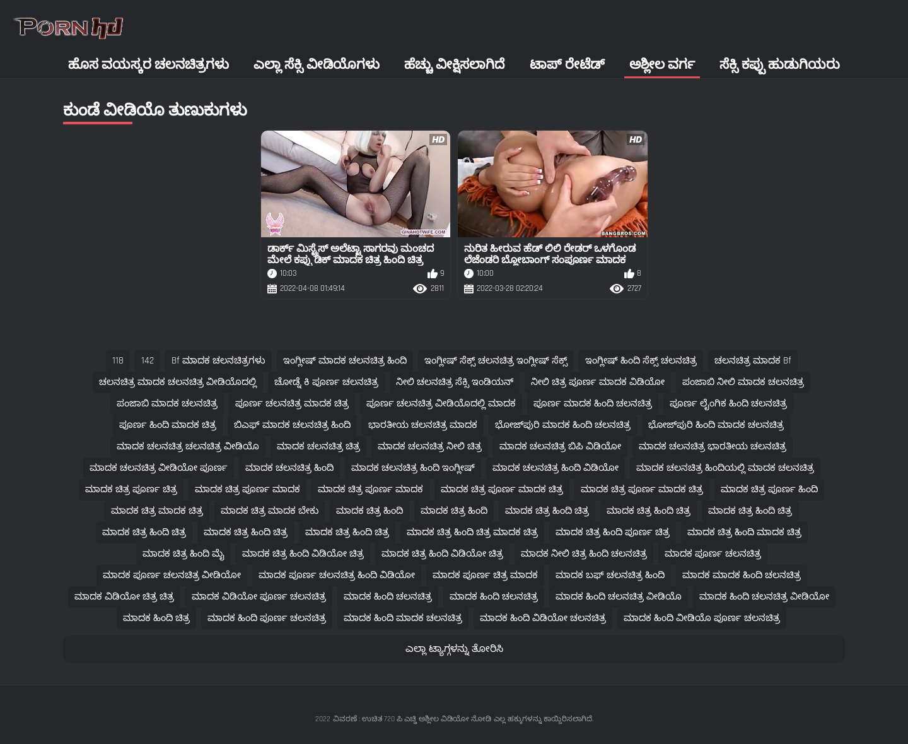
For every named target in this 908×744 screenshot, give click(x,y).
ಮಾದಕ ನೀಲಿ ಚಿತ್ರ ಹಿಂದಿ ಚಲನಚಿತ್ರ (584, 554)
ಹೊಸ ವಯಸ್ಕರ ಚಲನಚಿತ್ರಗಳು (148, 64)
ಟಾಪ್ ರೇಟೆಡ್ (567, 64)
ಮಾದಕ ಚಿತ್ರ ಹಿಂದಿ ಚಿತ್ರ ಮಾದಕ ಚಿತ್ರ (472, 532)
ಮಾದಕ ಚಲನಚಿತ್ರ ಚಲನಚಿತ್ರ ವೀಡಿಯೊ (188, 446)
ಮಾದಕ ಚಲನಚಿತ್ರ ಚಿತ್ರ (318, 446)
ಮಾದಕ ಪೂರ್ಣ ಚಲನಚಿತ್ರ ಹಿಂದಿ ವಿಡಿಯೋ (337, 575)
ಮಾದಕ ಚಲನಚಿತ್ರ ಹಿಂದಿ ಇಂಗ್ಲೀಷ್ (413, 468)
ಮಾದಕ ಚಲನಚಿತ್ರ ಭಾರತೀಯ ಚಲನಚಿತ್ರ (712, 446)
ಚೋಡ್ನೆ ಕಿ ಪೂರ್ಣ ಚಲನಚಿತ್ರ (326, 382)
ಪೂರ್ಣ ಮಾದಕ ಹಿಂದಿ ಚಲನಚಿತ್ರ (592, 404)
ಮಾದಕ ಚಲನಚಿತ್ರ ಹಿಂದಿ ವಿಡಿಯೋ (555, 468)
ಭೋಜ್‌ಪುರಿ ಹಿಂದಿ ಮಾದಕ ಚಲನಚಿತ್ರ (716, 425)
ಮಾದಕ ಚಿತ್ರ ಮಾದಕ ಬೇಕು (269, 511)
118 (118, 361)
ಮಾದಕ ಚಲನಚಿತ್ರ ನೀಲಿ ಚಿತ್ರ (430, 446)
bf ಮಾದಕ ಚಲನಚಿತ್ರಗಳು (218, 361)
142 (147, 361)
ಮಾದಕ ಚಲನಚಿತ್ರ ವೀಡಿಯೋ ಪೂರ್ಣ (159, 468)
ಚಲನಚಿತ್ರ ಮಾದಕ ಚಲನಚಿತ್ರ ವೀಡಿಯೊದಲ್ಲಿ (178, 382)
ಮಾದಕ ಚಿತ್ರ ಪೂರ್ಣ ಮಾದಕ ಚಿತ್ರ (502, 489)
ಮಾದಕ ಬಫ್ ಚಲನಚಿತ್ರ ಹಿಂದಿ (610, 575)
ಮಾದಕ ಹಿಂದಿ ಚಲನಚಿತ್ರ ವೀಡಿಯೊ (619, 597)
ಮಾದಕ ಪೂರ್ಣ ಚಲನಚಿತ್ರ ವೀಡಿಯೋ (172, 575)
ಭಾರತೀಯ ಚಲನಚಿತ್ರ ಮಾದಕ (422, 425)
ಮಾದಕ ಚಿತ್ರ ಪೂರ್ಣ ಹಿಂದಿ (769, 489)
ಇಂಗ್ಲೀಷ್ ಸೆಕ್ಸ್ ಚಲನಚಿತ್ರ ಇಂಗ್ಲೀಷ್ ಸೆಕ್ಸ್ (496, 361)
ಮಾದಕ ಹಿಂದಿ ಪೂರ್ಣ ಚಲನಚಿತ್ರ (266, 618)
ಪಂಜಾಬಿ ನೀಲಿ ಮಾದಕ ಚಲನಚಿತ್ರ (743, 382)
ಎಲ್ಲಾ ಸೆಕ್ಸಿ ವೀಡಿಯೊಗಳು (316, 64)
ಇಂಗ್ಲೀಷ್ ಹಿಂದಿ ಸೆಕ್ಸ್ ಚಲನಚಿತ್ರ (641, 361)
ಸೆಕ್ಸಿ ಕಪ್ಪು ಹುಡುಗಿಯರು (779, 64)
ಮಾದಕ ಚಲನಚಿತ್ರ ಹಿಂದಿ (289, 468)
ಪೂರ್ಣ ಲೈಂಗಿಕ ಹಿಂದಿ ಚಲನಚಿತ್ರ (728, 404)
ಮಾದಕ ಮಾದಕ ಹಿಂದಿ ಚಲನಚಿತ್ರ (741, 575)
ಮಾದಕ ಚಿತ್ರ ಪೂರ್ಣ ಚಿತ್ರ (131, 489)
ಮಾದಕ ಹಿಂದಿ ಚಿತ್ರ (156, 618)
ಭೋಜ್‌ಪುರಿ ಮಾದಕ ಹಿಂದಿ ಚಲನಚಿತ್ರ (563, 425)
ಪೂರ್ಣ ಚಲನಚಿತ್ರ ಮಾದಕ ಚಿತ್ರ (292, 404)
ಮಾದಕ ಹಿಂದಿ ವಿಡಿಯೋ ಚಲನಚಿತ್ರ (543, 618)
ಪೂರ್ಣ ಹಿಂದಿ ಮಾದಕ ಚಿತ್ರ (167, 425)
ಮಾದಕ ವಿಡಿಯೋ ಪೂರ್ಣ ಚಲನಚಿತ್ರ (259, 597)
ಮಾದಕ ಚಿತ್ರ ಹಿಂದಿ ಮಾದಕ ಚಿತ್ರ (744, 532)
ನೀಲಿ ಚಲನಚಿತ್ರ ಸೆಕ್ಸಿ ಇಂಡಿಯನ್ (454, 382)
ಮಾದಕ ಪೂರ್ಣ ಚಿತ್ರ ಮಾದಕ (485, 575)
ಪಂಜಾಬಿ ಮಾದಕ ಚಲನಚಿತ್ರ (167, 404)
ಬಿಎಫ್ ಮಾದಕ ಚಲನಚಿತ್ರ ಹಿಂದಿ (292, 425)
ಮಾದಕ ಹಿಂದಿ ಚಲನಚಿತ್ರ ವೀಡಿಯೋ (764, 597)
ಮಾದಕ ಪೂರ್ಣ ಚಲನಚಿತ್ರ (713, 554)
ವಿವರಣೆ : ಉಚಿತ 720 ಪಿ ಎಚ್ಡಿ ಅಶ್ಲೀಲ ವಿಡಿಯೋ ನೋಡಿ (412, 719)
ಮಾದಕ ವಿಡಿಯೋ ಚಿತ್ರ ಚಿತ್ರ (124, 597)
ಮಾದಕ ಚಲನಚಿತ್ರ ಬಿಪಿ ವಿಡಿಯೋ (560, 446)
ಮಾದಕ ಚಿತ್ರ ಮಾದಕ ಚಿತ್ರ (157, 511)
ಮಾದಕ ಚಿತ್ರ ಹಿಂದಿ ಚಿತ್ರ (547, 511)
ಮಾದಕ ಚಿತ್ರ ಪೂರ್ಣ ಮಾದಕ (247, 489)
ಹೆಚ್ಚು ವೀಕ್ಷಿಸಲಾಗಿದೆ (454, 64)
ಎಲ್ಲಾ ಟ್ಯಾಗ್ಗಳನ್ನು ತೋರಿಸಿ (454, 649)
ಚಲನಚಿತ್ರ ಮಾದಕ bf (752, 361)
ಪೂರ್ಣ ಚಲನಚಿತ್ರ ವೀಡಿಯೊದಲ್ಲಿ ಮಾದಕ (441, 404)
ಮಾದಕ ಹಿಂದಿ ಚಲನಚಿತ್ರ (388, 597)
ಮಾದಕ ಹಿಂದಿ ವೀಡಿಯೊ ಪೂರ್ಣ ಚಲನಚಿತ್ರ (702, 618)
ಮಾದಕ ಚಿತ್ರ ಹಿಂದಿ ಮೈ (183, 554)
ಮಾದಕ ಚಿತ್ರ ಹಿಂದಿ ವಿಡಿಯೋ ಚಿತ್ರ (303, 554)
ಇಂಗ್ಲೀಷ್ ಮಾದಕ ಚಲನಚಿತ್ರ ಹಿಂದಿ (345, 361)
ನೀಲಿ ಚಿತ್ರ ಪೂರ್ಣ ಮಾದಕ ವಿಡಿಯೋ (598, 382)
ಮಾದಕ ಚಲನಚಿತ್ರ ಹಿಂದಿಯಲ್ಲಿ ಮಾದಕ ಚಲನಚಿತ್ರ (725, 468)
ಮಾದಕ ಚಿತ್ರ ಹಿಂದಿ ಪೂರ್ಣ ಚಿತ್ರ (613, 532)
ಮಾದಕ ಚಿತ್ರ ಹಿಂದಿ (369, 511)
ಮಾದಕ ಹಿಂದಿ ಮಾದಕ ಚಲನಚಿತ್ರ (403, 618)
